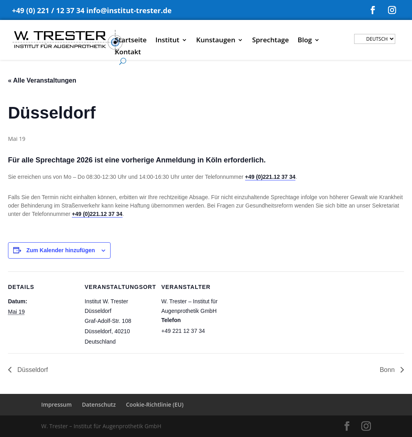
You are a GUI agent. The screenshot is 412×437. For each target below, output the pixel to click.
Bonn (388, 369)
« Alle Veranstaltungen (42, 80)
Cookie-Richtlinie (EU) (155, 404)
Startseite (131, 40)
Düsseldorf (32, 369)
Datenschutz (99, 404)
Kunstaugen (215, 40)
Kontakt (128, 52)
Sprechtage (270, 40)
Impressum (56, 404)
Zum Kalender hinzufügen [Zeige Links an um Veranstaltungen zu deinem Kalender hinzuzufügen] (60, 250)
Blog (305, 40)
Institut (167, 40)
